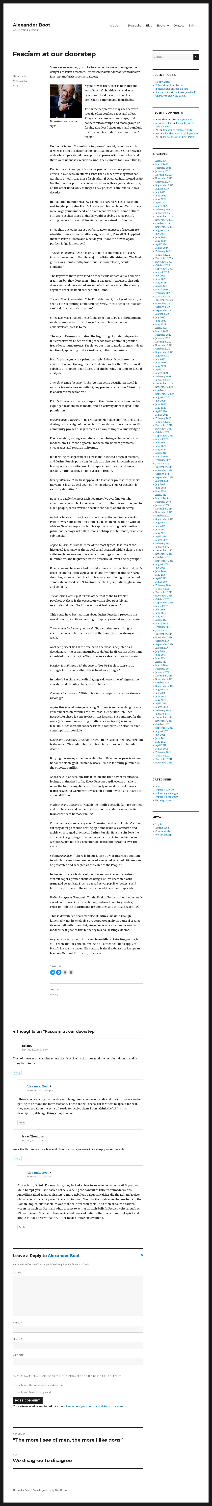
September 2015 (164, 602)
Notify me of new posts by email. (34, 1392)
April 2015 (160, 620)
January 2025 (162, 213)
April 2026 (161, 161)
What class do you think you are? (180, 133)
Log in (158, 824)
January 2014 (162, 672)
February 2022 (163, 334)
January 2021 (162, 380)
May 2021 (160, 366)
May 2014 (160, 658)
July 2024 (160, 234)
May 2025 (160, 199)
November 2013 (163, 679)
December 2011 (163, 759)
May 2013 (160, 700)
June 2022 (160, 321)
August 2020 (162, 397)
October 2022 (162, 307)
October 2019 (162, 432)
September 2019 (164, 435)
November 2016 (163, 554)
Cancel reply (141, 1256)
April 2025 (160, 202)
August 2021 (162, 355)
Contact (178, 25)
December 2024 (164, 216)
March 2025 (161, 206)
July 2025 (160, 192)
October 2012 (162, 724)
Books (161, 25)
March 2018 (161, 498)
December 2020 (164, 383)
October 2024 (162, 223)
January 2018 (162, 505)
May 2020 (160, 407)
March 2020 (161, 414)
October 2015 (162, 599)
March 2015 (161, 623)
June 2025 (160, 195)
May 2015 (160, 616)
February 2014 (163, 668)
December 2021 (163, 341)
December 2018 (163, 467)
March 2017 (161, 540)
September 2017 (164, 519)
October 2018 (162, 474)
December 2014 (163, 634)
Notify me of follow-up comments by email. (40, 1385)
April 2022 (161, 327)
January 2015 (162, 630)
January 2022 (162, 338)
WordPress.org (163, 834)
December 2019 (163, 425)
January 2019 (162, 463)
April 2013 (160, 703)
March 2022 (161, 331)
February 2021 (163, 376)
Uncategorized (163, 800)
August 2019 (161, 439)
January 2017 (162, 547)
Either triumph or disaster (169, 85)
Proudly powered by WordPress (50, 1490)
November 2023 (164, 261)
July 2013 (160, 693)
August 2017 (161, 522)
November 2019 (163, 428)
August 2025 (162, 188)
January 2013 (162, 714)
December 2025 (164, 174)
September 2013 (164, 686)
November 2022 (164, 303)
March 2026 (161, 164)
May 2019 (160, 449)
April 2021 (160, 369)
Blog (149, 25)
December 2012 (163, 717)
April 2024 (161, 244)
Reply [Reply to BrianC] (17, 1072)
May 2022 (160, 324)
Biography (134, 25)
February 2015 (163, 627)
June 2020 (160, 404)
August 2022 (162, 314)
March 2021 (161, 373)
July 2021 (160, 359)
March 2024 (161, 247)
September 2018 (164, 477)
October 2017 (162, 515)
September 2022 (164, 310)
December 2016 (163, 550)
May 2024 (160, 241)
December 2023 (164, 258)
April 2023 (161, 286)
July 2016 (160, 567)
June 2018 (160, 487)
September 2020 (164, 394)
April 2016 (160, 578)
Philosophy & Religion (167, 793)
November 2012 (163, 721)
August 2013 (161, 689)
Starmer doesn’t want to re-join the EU (176, 92)
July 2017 (160, 526)
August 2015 (161, 606)
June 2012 (160, 738)
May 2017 (160, 533)
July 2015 (160, 609)
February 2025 (163, 209)
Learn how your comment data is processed (95, 1406)
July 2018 (160, 484)
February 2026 (163, 167)
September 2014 (164, 644)
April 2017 (160, 536)
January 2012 (162, 755)
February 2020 (163, 418)
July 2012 (160, 734)
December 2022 (164, 300)
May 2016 (160, 574)
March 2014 (161, 665)
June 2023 (160, 279)
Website (18, 1355)
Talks (192, 25)
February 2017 (162, 543)
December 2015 (163, 592)
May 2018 (160, 491)
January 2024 (162, 254)
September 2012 (164, 727)
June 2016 (160, 571)
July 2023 (160, 275)
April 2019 (160, 453)
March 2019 (161, 456)
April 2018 (160, 494)
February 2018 (163, 501)
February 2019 (163, 460)
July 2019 (160, 442)
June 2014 (160, 654)
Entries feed (162, 827)
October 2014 (162, 641)
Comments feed (164, 831)
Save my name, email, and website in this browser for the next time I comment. (67, 1376)
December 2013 (163, 675)
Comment (19, 1272)
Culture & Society (164, 790)
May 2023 (160, 282)
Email (17, 1339)
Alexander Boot (31, 25)
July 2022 (160, 317)
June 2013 (160, 696)
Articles (115, 25)
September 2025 (164, 185)
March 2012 (161, 748)
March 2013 (161, 707)
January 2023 (162, 296)
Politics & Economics (166, 797)
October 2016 (162, 557)
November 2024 (164, 220)
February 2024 (163, 251)
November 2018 (163, 470)
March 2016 (161, 581)
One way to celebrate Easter (170, 95)
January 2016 (162, 588)
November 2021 (163, 345)
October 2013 (162, 682)
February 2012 (163, 752)
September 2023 (164, 268)
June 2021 (160, 362)
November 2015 (163, 595)
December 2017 (163, 508)
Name (17, 1322)
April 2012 (160, 745)
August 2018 (161, 481)
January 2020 (162, 421)
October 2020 (162, 390)
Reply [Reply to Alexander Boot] (22, 1122)
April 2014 (160, 661)
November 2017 (163, 512)
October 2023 (162, 265)
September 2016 (164, 561)
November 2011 (163, 762)
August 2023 (162, 272)
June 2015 (160, 613)
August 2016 (161, 564)
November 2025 (163, 178)
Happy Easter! (163, 82)
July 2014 (160, 651)
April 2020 (161, 411)
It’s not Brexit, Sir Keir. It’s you (171, 88)
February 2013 (163, 710)
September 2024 (164, 227)
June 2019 (160, 446)
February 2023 (163, 293)
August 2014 (161, 647)
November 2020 (164, 387)
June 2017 (160, 529)
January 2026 (162, 171)
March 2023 (161, 289)
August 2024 (162, 230)
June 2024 (160, 237)
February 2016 (163, 585)
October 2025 (162, 181)
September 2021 (164, 352)
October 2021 (162, 348)
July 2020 (160, 401)
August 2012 (161, 731)
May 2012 (160, 741)
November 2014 (163, 637)
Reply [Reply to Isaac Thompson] (17, 1158)
